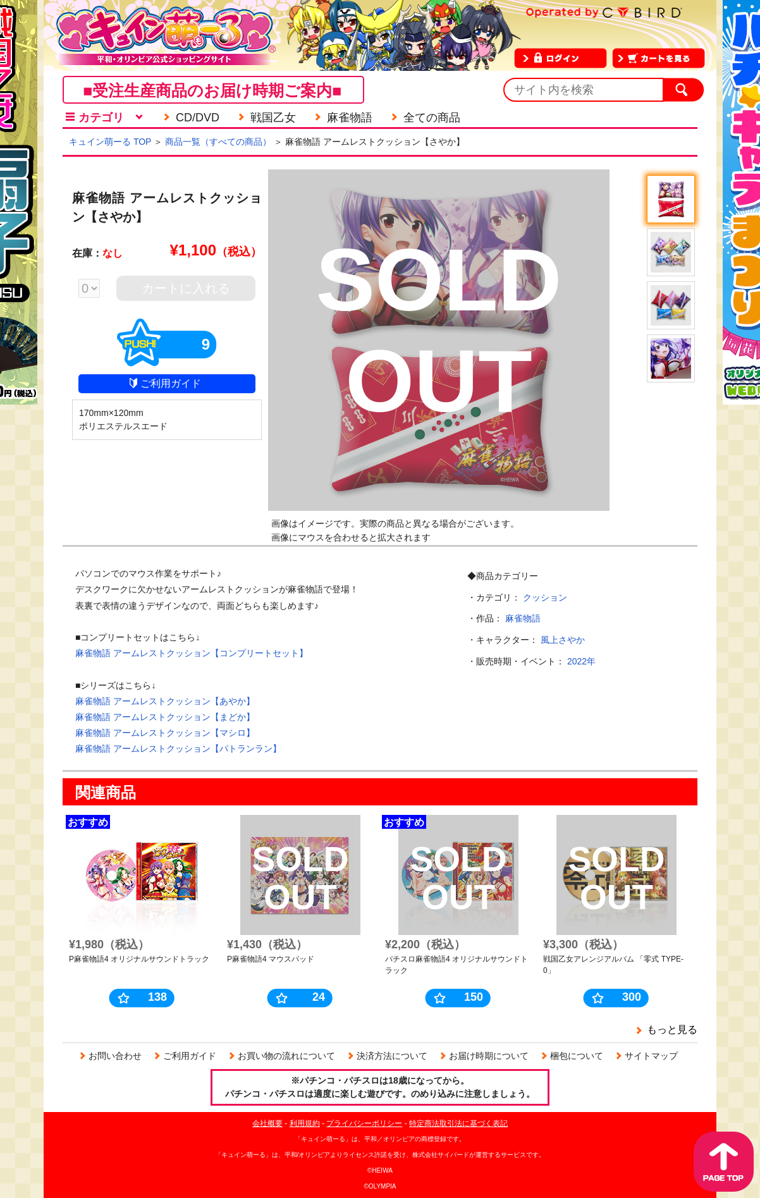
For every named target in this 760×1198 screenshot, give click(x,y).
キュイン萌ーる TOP (110, 142)
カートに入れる (186, 288)
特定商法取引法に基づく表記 (458, 1123)
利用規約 (305, 1123)
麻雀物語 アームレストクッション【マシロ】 (165, 733)
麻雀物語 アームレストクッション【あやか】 (165, 701)
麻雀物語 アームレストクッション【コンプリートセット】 (191, 653)
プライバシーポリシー (364, 1123)
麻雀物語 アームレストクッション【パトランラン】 (178, 748)
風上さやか (563, 640)
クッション (545, 597)
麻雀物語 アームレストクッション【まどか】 (165, 717)
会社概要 (267, 1123)
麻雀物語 (523, 618)
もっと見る (672, 1029)
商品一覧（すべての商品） (218, 142)
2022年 (581, 661)
